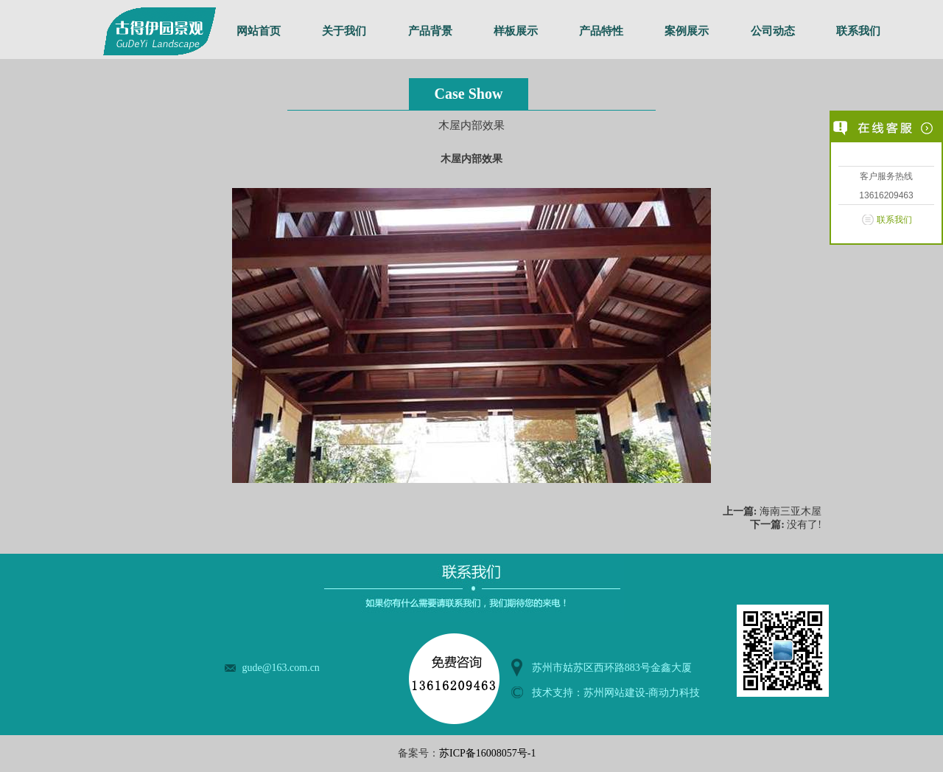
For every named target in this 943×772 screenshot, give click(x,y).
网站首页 (258, 31)
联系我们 (858, 31)
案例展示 (687, 31)
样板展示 (516, 31)
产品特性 (601, 31)
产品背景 (430, 31)
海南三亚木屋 (790, 511)
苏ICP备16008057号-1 (487, 753)
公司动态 (773, 31)
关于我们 (344, 31)
